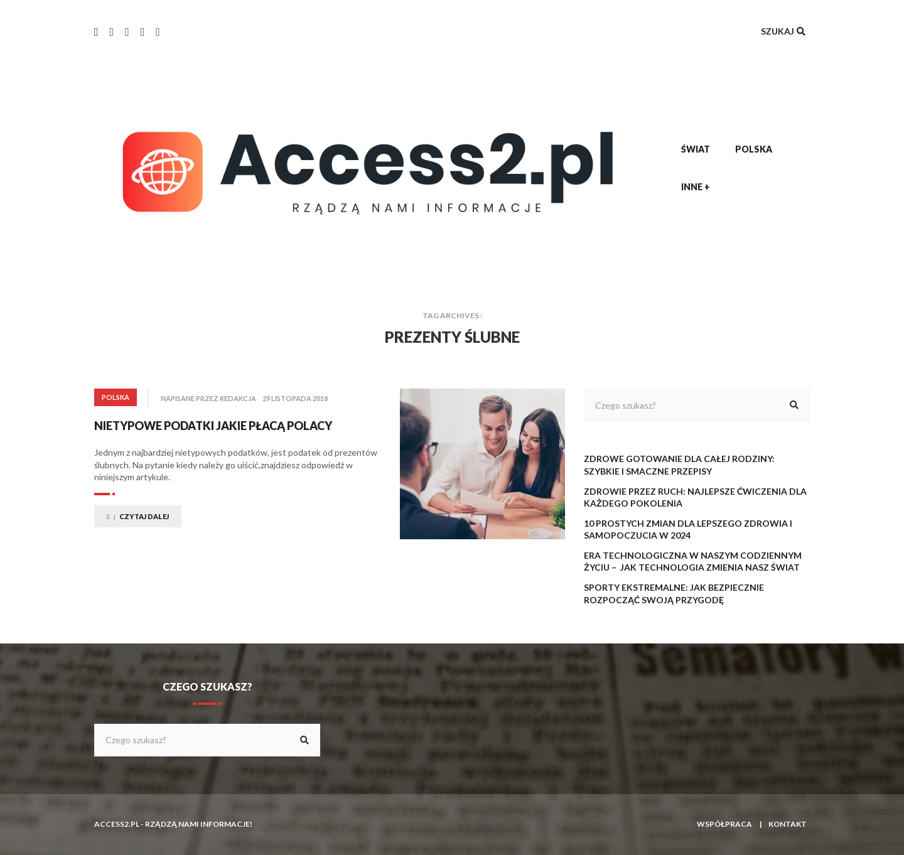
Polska (753, 149)
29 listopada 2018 (295, 398)
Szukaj (784, 31)
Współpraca (724, 824)
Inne (695, 186)
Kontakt (787, 824)
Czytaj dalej (138, 516)
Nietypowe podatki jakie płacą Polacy (213, 426)
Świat (695, 149)
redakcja (238, 398)
